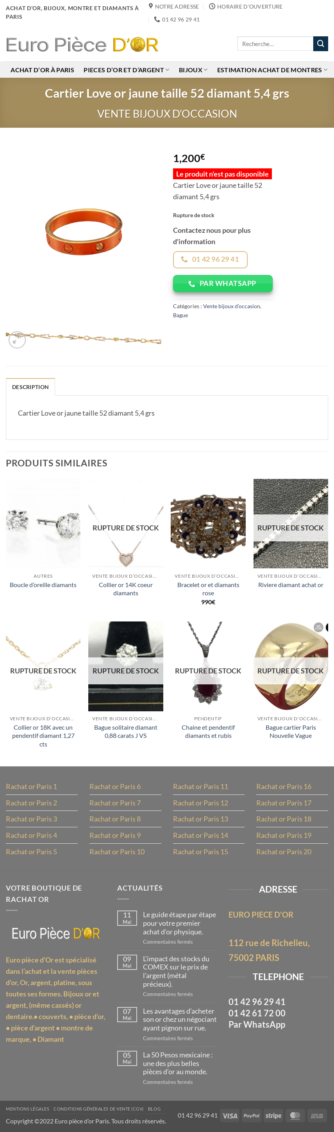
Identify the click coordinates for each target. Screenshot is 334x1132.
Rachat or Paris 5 (31, 851)
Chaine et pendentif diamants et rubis (208, 731)
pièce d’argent (33, 1027)
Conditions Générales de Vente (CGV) (99, 1109)
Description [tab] (30, 387)
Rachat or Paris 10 (117, 851)
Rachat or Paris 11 (200, 786)
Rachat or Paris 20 (283, 851)
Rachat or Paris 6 (115, 786)
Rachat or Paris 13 (200, 819)
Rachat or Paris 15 (200, 851)
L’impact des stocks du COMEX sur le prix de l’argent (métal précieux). (176, 971)
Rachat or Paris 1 (31, 786)
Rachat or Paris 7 (115, 802)
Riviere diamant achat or (290, 584)
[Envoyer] (320, 43)
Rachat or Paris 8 (115, 819)
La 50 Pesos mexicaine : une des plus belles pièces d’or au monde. (178, 1063)
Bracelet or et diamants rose (208, 588)
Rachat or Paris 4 (31, 835)
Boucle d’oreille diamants (43, 584)
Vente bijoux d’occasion (167, 113)
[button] (17, 339)
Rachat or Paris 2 (31, 802)
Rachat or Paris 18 (283, 819)
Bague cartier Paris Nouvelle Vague (291, 731)
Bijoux (193, 69)
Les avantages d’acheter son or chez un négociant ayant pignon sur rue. (180, 1019)
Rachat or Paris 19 (283, 835)
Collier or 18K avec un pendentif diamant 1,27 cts (43, 736)
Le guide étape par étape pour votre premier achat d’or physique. (179, 923)
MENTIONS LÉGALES (27, 1109)
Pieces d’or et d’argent (126, 69)
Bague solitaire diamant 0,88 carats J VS (125, 731)
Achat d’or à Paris (42, 69)
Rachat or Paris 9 (115, 835)
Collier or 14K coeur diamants (126, 588)
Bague (180, 315)
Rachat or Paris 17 (283, 802)
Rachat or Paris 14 (200, 835)
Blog (154, 1109)
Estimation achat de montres (272, 69)
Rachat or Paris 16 (283, 786)
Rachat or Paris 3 (31, 819)
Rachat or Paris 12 (200, 802)
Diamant (51, 1039)
